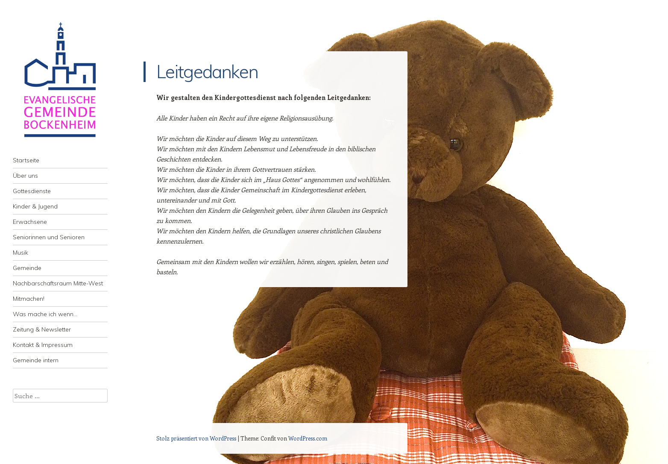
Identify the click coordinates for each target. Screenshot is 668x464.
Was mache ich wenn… (45, 314)
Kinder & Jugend (35, 206)
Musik (20, 252)
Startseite (26, 160)
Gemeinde (27, 268)
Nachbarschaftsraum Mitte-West (58, 283)
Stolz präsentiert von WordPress (196, 438)
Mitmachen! (28, 298)
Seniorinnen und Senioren (49, 237)
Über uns (25, 175)
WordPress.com (307, 438)
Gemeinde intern (36, 360)
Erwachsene (30, 222)
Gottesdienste (32, 191)
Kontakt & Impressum (43, 345)
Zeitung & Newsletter (42, 329)
